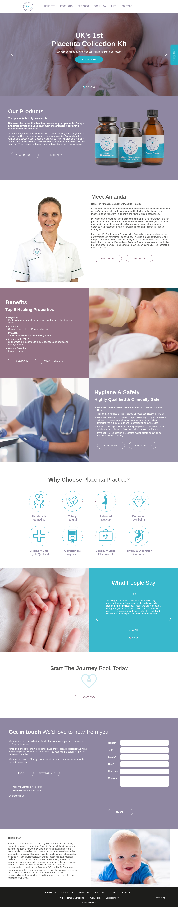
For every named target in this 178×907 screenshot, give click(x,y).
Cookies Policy (112, 898)
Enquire (174, 55)
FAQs (21, 773)
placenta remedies (18, 762)
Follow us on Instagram (19, 802)
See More (22, 361)
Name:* (112, 743)
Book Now (101, 893)
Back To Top (160, 898)
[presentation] (129, 796)
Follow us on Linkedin (36, 802)
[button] (12, 54)
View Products (53, 361)
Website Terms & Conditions (71, 898)
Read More (111, 445)
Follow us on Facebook (28, 802)
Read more (108, 258)
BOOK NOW (89, 59)
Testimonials (47, 773)
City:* (111, 764)
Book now (56, 155)
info (114, 893)
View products (24, 155)
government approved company (65, 741)
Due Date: (113, 771)
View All (133, 630)
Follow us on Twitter (11, 802)
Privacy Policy (95, 898)
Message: (113, 778)
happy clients (37, 759)
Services (84, 893)
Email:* (112, 757)
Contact (127, 893)
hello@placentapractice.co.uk (27, 787)
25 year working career (63, 752)
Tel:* (110, 750)
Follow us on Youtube (45, 802)
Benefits (50, 893)
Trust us (139, 258)
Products (67, 893)
